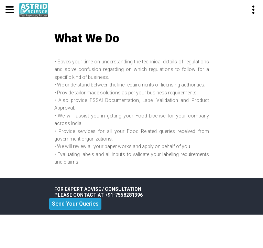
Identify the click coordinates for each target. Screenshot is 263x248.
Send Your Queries (75, 203)
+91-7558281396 (124, 195)
